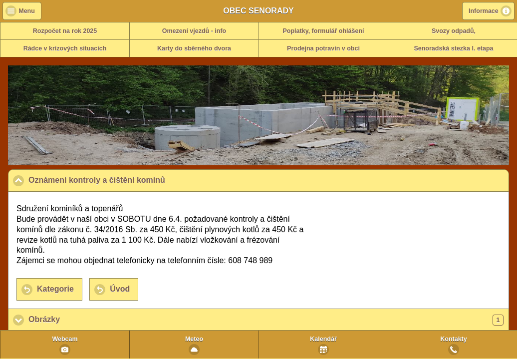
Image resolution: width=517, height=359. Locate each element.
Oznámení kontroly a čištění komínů (145, 179)
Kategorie (55, 289)
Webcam (64, 339)
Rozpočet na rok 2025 (65, 30)
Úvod (120, 289)
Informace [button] (484, 10)
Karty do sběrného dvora (194, 48)
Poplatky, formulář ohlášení (323, 30)
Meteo (194, 339)
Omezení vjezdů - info (194, 30)
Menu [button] (26, 10)
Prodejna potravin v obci (323, 48)
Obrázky (266, 320)
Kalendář (323, 339)
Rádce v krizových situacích (65, 48)
